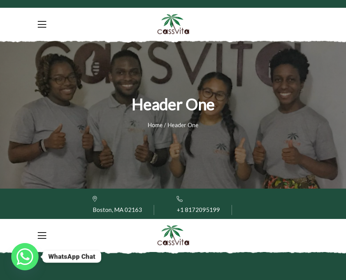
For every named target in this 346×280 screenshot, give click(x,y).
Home (155, 124)
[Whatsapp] (25, 256)
